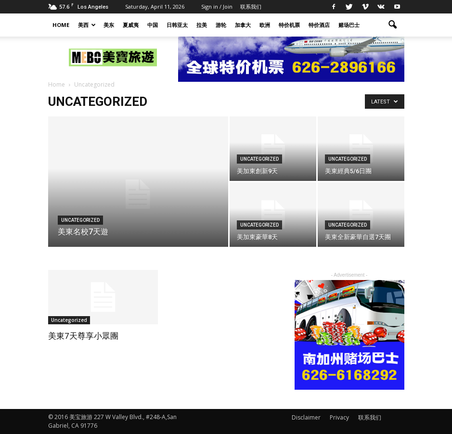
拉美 (201, 24)
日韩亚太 (177, 24)
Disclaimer (306, 417)
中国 (152, 24)
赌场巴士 (349, 24)
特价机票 (289, 24)
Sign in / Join (216, 6)
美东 (108, 24)
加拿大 (243, 24)
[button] (392, 25)
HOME (60, 24)
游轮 (221, 24)
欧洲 (264, 24)
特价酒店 (319, 24)
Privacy (339, 417)
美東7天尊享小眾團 (83, 336)
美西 (87, 24)
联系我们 (250, 6)
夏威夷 (131, 24)
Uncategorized (80, 220)
